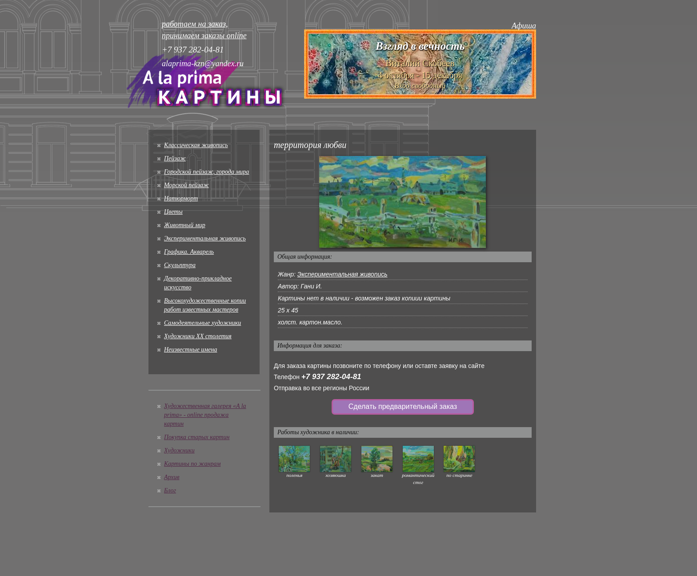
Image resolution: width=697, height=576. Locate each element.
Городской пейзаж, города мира (206, 171)
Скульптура (180, 265)
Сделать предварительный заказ (402, 406)
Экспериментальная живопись (205, 238)
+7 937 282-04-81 (331, 376)
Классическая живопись (196, 145)
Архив (172, 477)
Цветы (173, 211)
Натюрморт (181, 198)
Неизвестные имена (190, 349)
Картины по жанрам (192, 463)
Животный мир (184, 225)
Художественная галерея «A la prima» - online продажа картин (205, 415)
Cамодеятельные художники (202, 323)
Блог (170, 490)
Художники (179, 450)
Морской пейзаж (186, 185)
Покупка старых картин (196, 437)
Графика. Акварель (189, 251)
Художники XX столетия (198, 336)
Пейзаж (175, 158)
